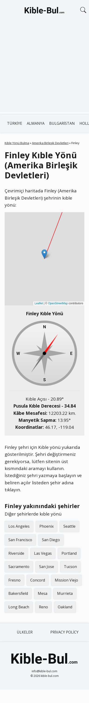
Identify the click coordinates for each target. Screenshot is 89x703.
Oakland (65, 606)
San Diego (51, 539)
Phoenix (46, 526)
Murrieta (65, 593)
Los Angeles (19, 526)
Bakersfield (18, 593)
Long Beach (18, 606)
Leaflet (38, 303)
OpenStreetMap (58, 303)
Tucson (70, 566)
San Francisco (20, 539)
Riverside (16, 553)
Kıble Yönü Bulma (17, 143)
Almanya (35, 123)
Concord (37, 580)
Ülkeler (25, 632)
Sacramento (18, 566)
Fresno (14, 580)
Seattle (69, 526)
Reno (43, 606)
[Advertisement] (43, 68)
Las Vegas (43, 553)
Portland (69, 553)
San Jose (46, 566)
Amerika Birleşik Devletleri (50, 143)
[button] (44, 254)
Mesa (42, 593)
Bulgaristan (62, 123)
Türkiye (14, 123)
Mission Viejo (66, 580)
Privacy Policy (64, 632)
